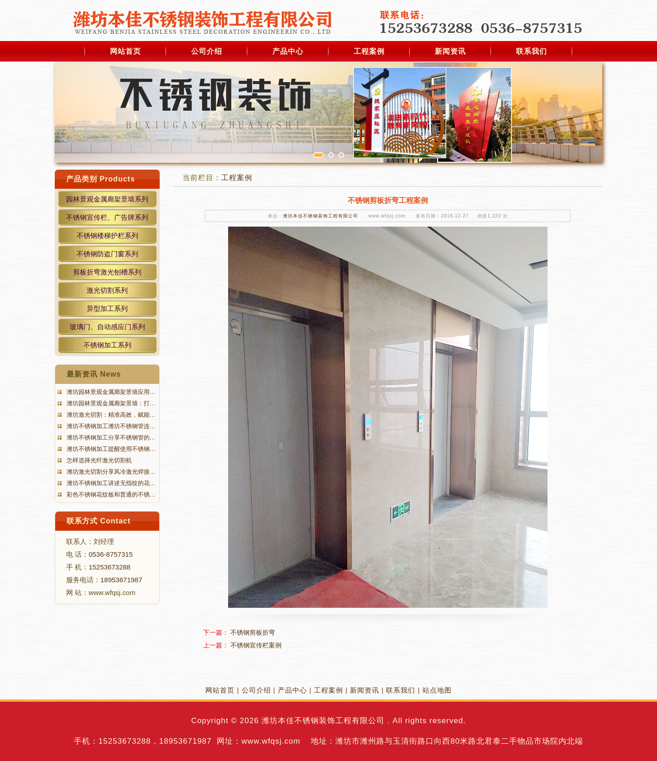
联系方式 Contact (98, 521)
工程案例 (369, 51)
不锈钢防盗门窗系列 (107, 254)
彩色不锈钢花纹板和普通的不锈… (110, 494)
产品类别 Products (100, 179)
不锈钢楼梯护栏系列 (107, 235)
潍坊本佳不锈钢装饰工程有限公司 (320, 215)
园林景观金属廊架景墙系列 (107, 199)
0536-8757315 (111, 554)
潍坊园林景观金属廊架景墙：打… (110, 403)
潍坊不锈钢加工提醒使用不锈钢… (110, 448)
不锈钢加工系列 (107, 345)
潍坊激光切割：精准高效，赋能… (110, 414)
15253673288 (109, 567)
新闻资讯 (450, 51)
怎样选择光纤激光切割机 (98, 460)
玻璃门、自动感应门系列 (107, 327)
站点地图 (437, 690)
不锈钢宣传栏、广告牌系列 (107, 217)
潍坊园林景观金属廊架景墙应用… (110, 391)
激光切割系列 (107, 290)
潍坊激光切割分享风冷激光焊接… (110, 471)
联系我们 (531, 51)
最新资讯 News (94, 374)
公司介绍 (206, 51)
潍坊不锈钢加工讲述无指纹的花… (110, 483)
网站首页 (125, 51)
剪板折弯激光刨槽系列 (107, 272)
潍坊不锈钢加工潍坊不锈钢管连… (110, 426)
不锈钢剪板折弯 (252, 632)
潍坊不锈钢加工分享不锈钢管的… (110, 437)
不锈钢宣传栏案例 (256, 645)
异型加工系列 (107, 308)
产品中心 (287, 51)
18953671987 (121, 580)
